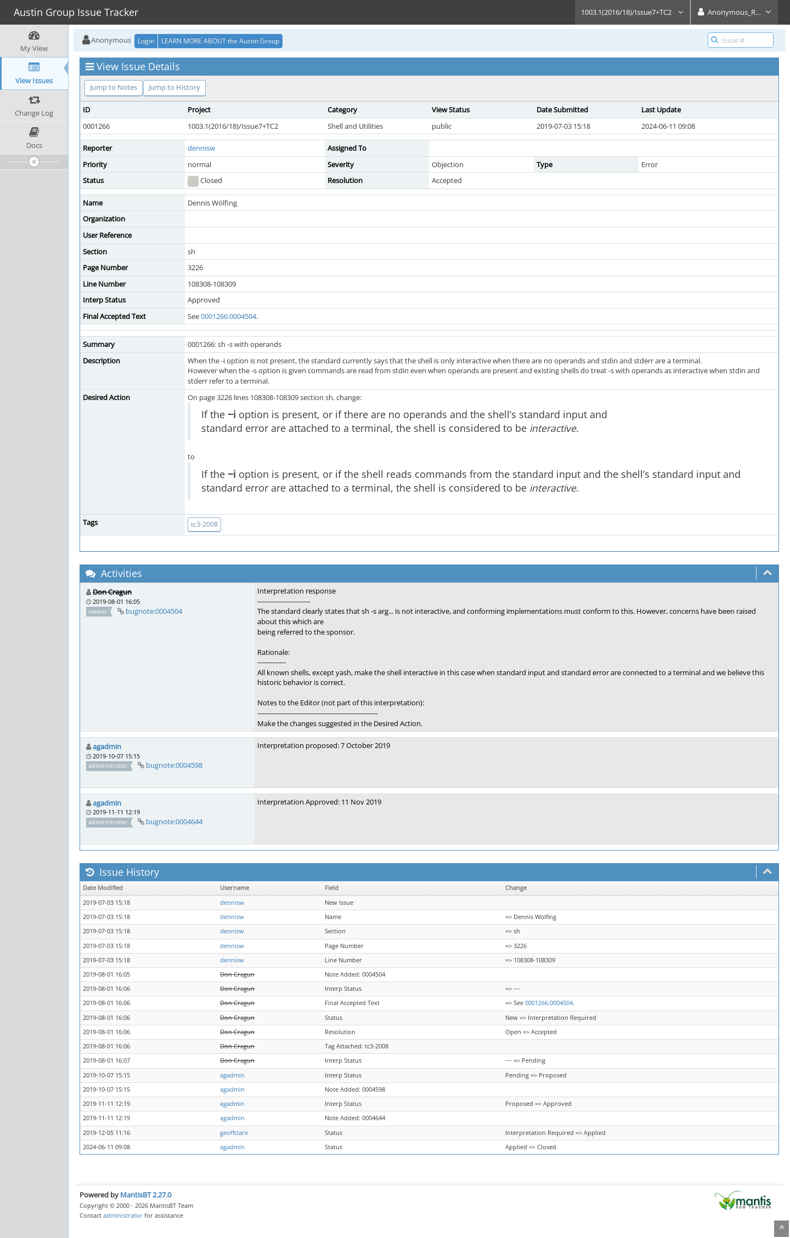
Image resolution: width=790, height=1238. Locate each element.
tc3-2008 (204, 524)
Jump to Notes (113, 87)
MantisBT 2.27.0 (145, 1195)
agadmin (107, 746)
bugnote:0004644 (174, 821)
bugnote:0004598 (174, 765)
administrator (123, 1215)
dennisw (201, 148)
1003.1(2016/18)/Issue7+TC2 (632, 12)
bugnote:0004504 (154, 611)
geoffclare (234, 1133)
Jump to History (174, 87)
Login (146, 40)
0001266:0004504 (228, 316)
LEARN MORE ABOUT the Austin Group (220, 40)
